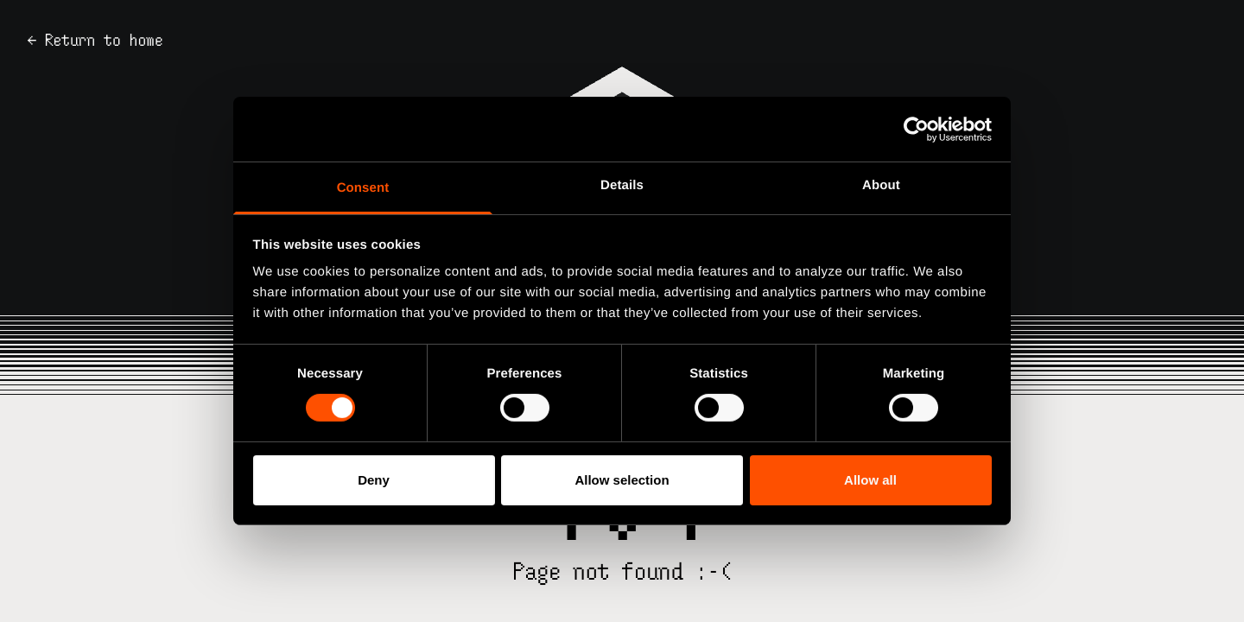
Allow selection (621, 480)
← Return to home (95, 40)
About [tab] (881, 185)
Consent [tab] (363, 188)
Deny (374, 480)
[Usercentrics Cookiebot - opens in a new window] (916, 129)
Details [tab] (622, 185)
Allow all (870, 480)
